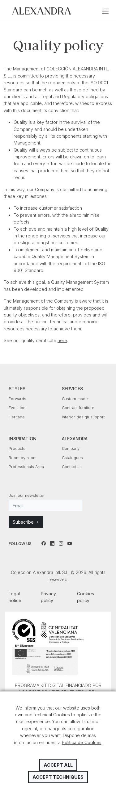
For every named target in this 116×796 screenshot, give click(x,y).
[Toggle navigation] (105, 11)
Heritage (17, 417)
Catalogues (72, 457)
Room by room (23, 457)
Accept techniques (58, 777)
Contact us (72, 466)
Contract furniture (78, 407)
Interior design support (83, 417)
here (62, 340)
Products (17, 448)
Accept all (58, 765)
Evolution (17, 407)
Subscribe (26, 522)
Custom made (75, 398)
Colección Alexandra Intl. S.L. (41, 11)
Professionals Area (26, 466)
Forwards (17, 398)
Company (70, 448)
